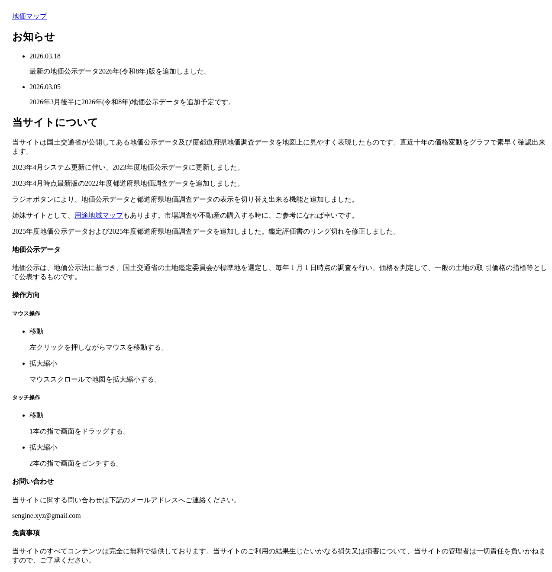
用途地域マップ (98, 215)
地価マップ (29, 16)
